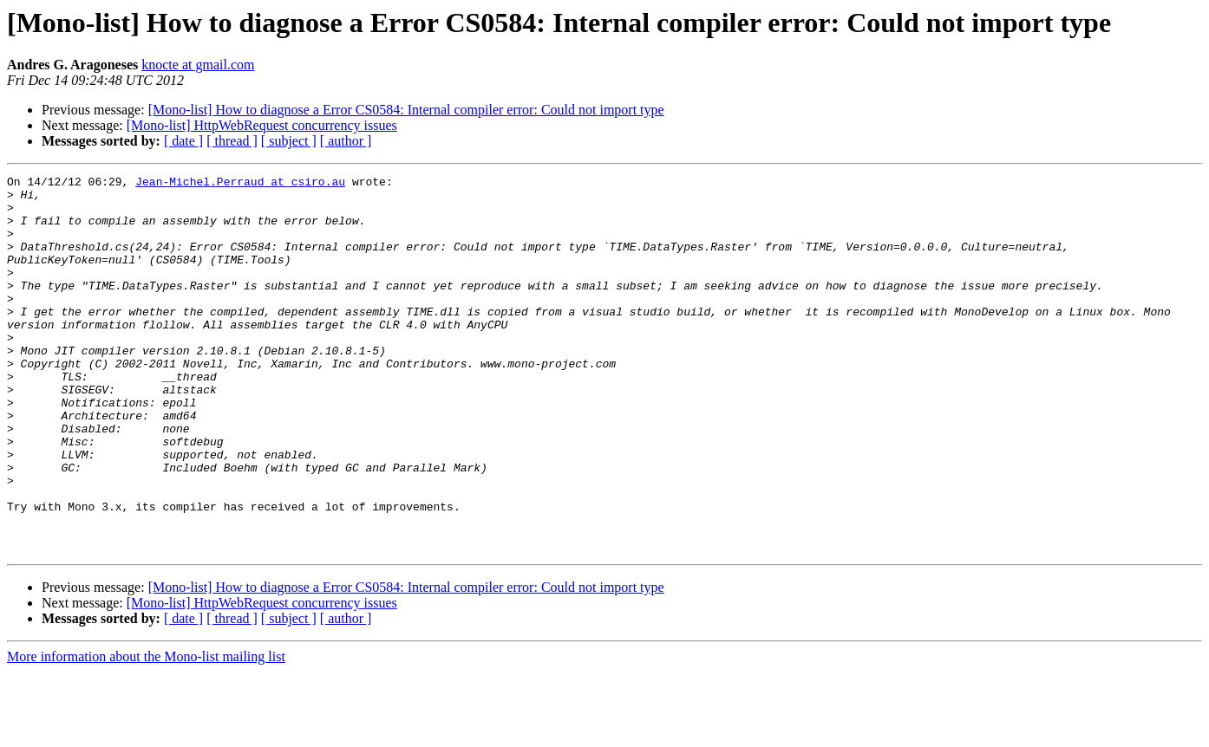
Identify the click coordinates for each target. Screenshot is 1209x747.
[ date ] (183, 140)
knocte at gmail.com (197, 64)
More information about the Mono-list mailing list (146, 731)
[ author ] (346, 140)
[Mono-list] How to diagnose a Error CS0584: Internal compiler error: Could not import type (406, 109)
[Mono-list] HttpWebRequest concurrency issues (262, 125)
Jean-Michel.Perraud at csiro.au (240, 184)
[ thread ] (232, 140)
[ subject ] (289, 140)
